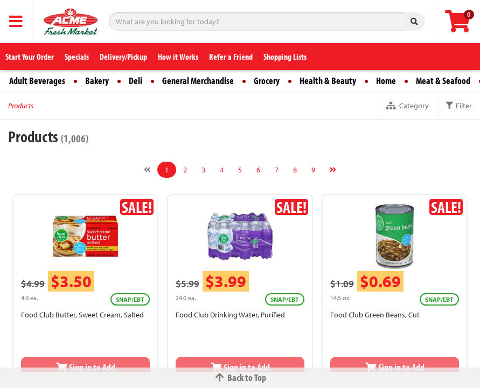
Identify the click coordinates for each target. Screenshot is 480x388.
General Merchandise (198, 80)
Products (20, 105)
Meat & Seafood (443, 80)
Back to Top (240, 377)
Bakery (97, 80)
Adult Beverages (37, 80)
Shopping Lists (285, 56)
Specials (77, 56)
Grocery (267, 80)
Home (386, 80)
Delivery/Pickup (123, 56)
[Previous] (147, 170)
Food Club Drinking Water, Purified (230, 315)
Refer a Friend (231, 56)
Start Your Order (29, 56)
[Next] (333, 170)
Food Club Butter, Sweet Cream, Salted (82, 315)
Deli (135, 80)
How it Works (178, 56)
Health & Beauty (328, 80)
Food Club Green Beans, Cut (375, 315)
